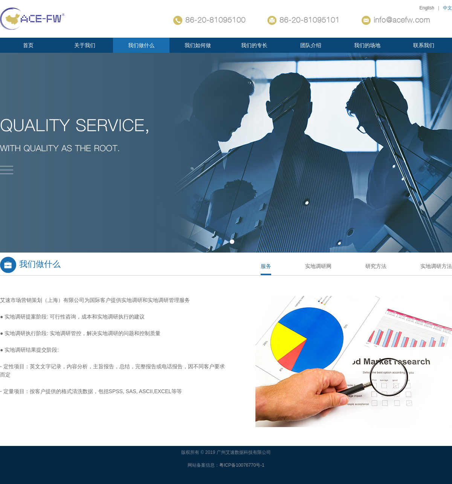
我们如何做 (198, 45)
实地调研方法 (436, 266)
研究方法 (375, 266)
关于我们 (84, 45)
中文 (447, 8)
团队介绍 (310, 45)
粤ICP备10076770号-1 (241, 465)
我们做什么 (141, 45)
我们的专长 (254, 45)
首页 (28, 45)
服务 (266, 266)
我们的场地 (367, 45)
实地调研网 (318, 266)
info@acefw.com (396, 20)
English (427, 8)
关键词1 (226, 153)
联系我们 (423, 45)
